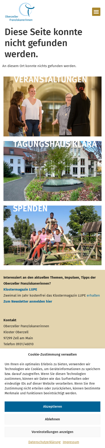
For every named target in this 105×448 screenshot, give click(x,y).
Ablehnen (52, 419)
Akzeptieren (52, 406)
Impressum (71, 442)
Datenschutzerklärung (44, 442)
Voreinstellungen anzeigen (52, 432)
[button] (96, 12)
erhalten (93, 295)
